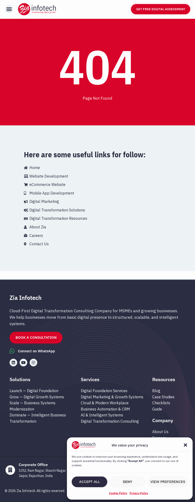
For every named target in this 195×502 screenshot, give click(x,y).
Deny (127, 481)
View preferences (167, 481)
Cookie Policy (118, 493)
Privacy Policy (139, 493)
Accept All (89, 481)
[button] (185, 445)
